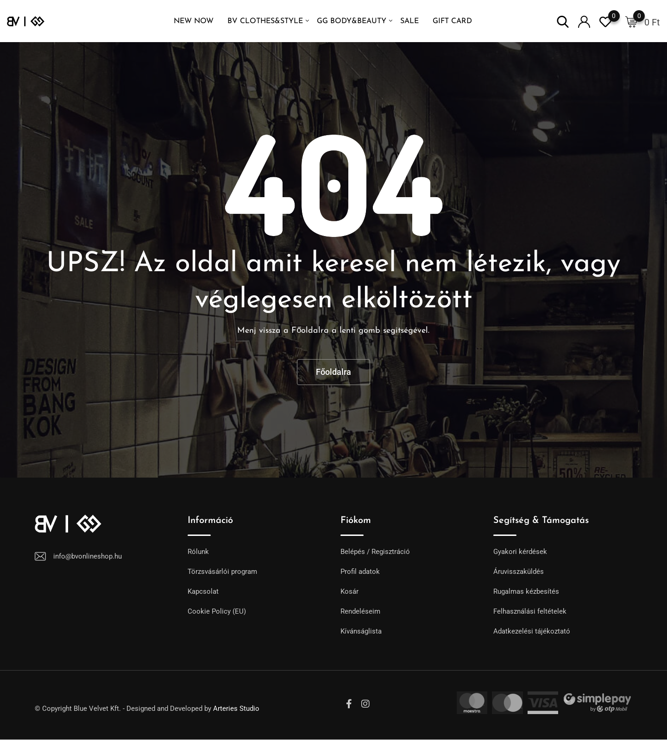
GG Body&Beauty (351, 21)
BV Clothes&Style (265, 21)
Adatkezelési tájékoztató (531, 631)
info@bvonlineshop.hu (87, 556)
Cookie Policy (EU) (217, 611)
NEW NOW (194, 21)
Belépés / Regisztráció (375, 551)
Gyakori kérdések (520, 551)
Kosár (349, 591)
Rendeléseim (360, 611)
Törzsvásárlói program (222, 571)
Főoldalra (333, 372)
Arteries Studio (236, 708)
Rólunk (198, 551)
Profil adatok (360, 571)
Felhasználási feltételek (529, 611)
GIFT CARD (452, 21)
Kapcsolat (203, 591)
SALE (409, 21)
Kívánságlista (361, 631)
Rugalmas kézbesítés (526, 591)
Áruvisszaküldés (518, 571)
